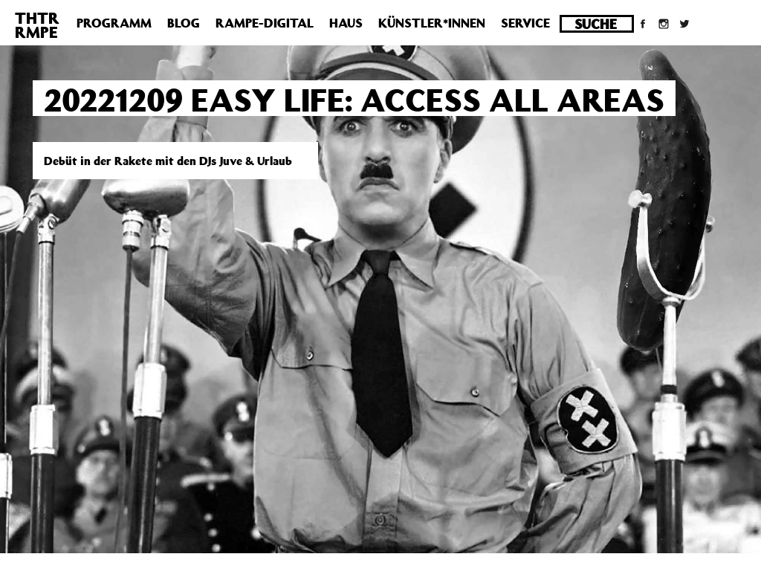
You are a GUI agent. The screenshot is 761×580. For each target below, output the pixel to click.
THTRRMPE (37, 24)
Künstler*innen (431, 23)
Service (525, 23)
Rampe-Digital (265, 23)
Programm (114, 23)
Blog (183, 23)
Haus (346, 23)
